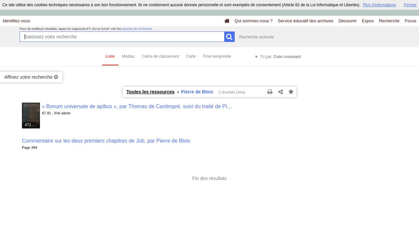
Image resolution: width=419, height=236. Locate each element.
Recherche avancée (256, 37)
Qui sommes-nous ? (254, 20)
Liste (110, 56)
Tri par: (280, 56)
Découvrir (347, 20)
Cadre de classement (160, 56)
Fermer (410, 5)
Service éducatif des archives (305, 20)
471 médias (32, 125)
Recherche (389, 20)
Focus (410, 20)
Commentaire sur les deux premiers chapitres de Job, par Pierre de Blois (106, 141)
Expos (368, 20)
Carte (191, 56)
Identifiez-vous (16, 20)
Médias (128, 56)
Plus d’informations (379, 5)
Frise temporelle (217, 56)
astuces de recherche (137, 28)
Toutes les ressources (150, 91)
